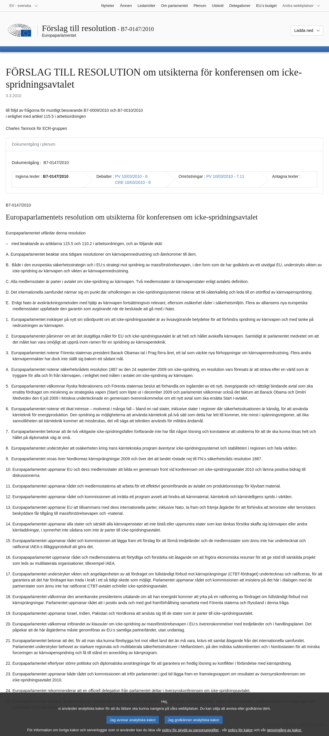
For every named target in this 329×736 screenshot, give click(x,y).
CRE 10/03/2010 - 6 (133, 182)
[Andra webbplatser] (301, 5)
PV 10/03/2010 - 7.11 (225, 176)
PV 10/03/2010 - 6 (131, 176)
